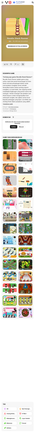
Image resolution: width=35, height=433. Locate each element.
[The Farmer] (10, 264)
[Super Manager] (10, 252)
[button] (8, 104)
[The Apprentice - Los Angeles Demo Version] (25, 240)
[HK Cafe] (10, 276)
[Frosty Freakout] (10, 240)
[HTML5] (25, 413)
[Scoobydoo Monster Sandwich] (10, 228)
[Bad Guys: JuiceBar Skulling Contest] (25, 288)
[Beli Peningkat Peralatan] (25, 409)
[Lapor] (16, 64)
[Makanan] (10, 423)
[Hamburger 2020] (25, 180)
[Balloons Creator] (25, 192)
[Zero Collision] (10, 168)
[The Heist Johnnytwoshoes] (10, 144)
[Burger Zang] (25, 252)
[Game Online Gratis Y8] (8, 2)
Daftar (13, 127)
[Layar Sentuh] (25, 418)
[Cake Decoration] (25, 312)
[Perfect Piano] (10, 156)
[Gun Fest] (10, 204)
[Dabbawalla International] (25, 228)
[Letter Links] (25, 204)
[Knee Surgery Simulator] (25, 144)
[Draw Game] (25, 168)
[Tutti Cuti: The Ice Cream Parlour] (10, 312)
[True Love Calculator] (25, 156)
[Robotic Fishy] (25, 264)
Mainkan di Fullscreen (17, 46)
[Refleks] (10, 428)
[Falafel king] (25, 216)
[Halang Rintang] (10, 413)
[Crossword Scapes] (10, 192)
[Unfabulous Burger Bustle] (25, 276)
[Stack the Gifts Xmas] (10, 180)
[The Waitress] (10, 216)
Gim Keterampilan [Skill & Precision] (13, 107)
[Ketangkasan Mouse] (10, 418)
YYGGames (12, 109)
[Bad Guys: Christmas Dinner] (10, 288)
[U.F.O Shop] (25, 300)
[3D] (10, 409)
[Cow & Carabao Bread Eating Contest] (10, 300)
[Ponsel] (25, 423)
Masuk (21, 127)
